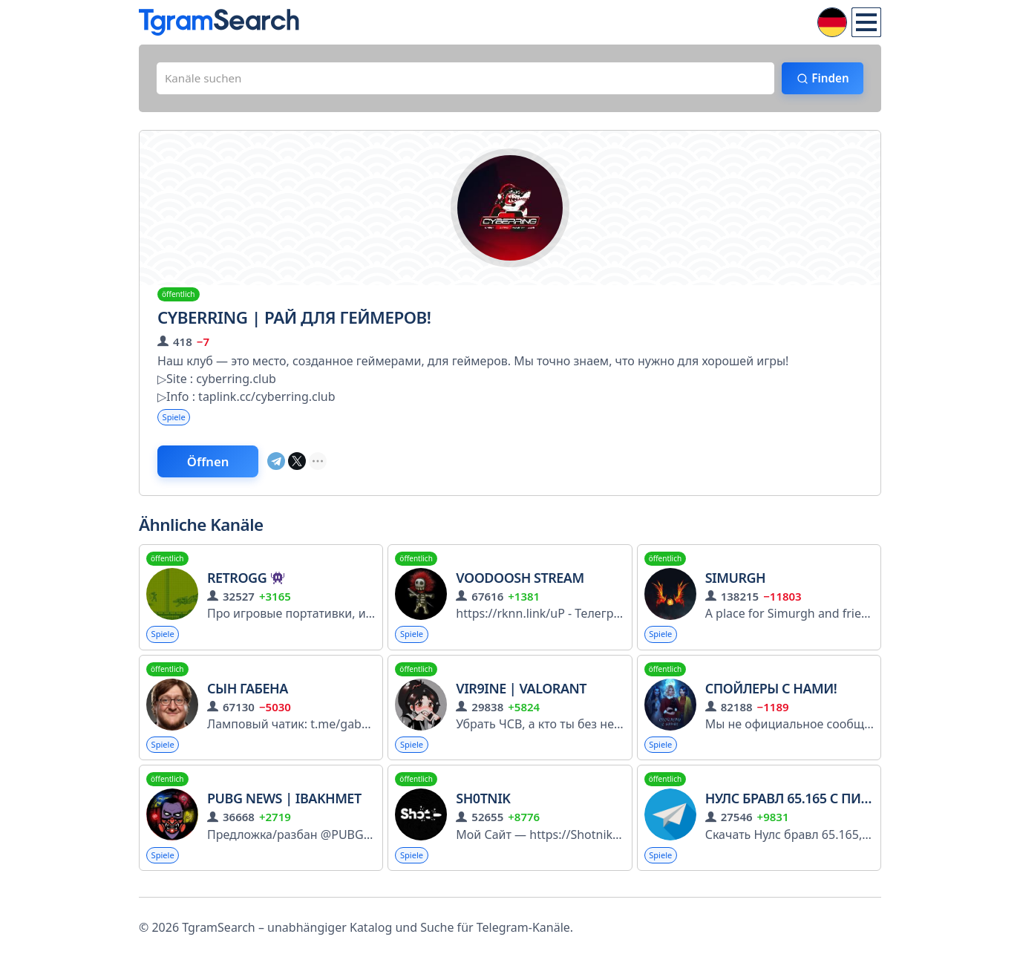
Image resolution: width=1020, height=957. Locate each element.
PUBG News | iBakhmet (284, 806)
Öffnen (215, 465)
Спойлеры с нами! (771, 694)
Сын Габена (247, 694)
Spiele (175, 420)
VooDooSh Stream (519, 583)
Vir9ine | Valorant (521, 694)
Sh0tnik (483, 806)
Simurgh (735, 583)
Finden (826, 79)
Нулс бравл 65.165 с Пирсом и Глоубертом (853, 806)
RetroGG (245, 583)
